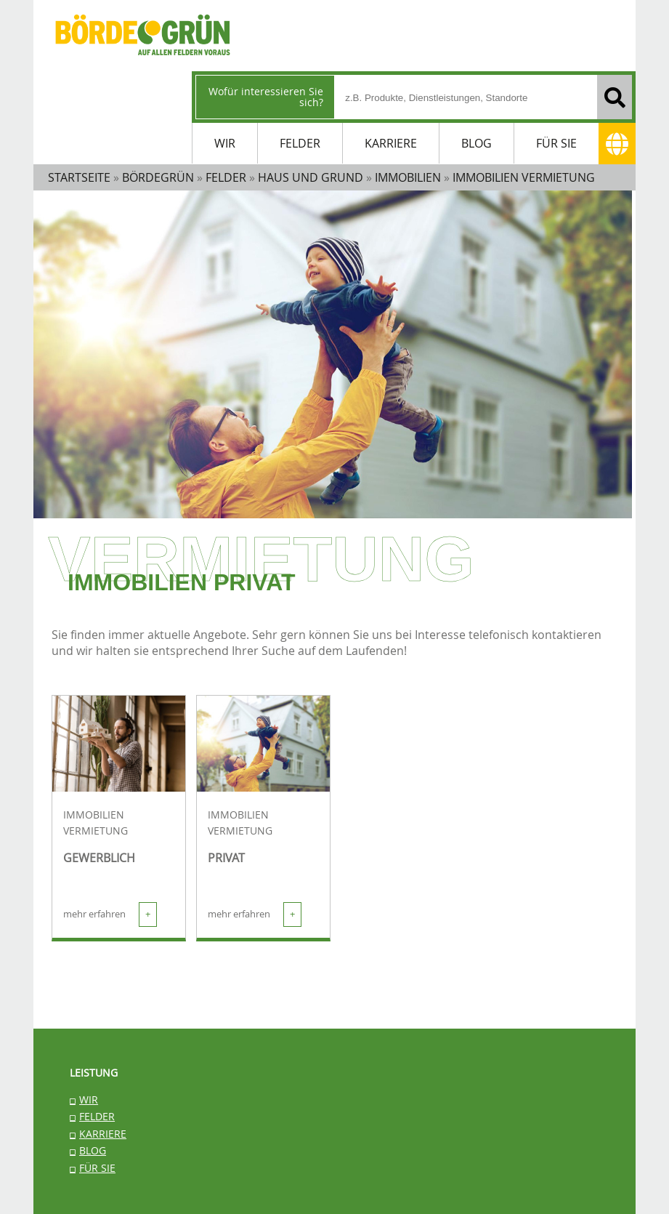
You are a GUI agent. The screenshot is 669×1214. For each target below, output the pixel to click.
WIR (224, 143)
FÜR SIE (556, 143)
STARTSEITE (79, 177)
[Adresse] (617, 143)
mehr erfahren (110, 914)
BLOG (476, 143)
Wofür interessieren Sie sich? (265, 96)
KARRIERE (391, 143)
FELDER (300, 143)
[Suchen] (614, 97)
